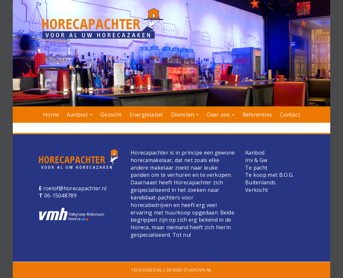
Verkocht (256, 190)
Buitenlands (260, 182)
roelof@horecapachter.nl (74, 188)
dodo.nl (152, 270)
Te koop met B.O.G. (269, 174)
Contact (290, 114)
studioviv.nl (197, 270)
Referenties (257, 114)
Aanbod (79, 114)
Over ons (221, 114)
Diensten (185, 114)
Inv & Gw (256, 160)
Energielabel (146, 114)
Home (51, 114)
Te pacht (256, 167)
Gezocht (110, 114)
